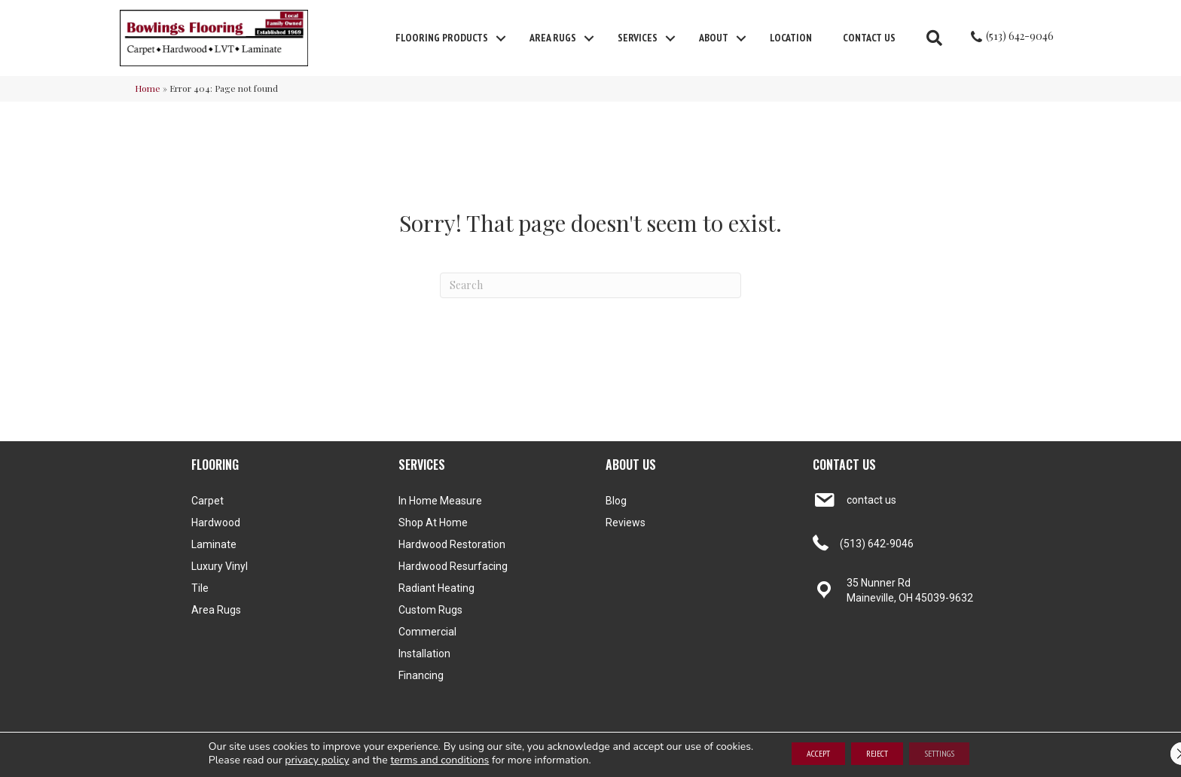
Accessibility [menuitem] (778, 757)
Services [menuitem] (638, 37)
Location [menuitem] (791, 37)
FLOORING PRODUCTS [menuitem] (441, 37)
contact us (871, 500)
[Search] (590, 285)
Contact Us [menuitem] (869, 37)
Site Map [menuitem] (984, 757)
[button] (501, 38)
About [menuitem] (713, 37)
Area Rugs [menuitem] (552, 37)
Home (147, 88)
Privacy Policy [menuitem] (932, 757)
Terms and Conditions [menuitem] (853, 757)
